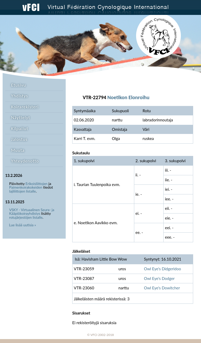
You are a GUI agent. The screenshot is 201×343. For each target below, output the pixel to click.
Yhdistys (19, 96)
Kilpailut (19, 128)
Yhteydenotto (25, 161)
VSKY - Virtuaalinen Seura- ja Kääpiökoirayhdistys (31, 212)
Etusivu (18, 85)
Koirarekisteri (25, 107)
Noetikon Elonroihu (128, 97)
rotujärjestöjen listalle (25, 217)
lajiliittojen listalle (22, 191)
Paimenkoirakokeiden (25, 187)
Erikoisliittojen (37, 184)
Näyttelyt (20, 117)
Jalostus (19, 139)
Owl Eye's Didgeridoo (162, 268)
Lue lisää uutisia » (22, 225)
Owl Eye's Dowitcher (162, 287)
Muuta (18, 150)
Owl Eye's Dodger (159, 278)
